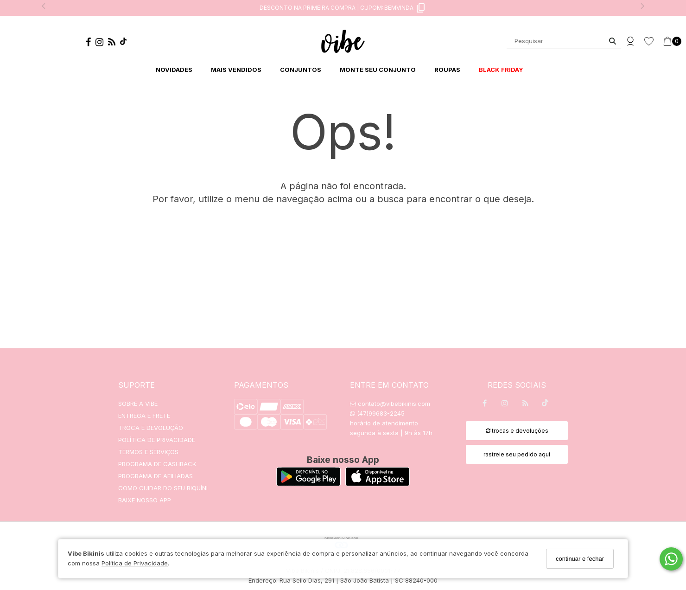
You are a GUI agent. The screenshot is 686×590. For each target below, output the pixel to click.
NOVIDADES (174, 69)
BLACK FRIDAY (501, 69)
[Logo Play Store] (308, 483)
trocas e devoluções (517, 430)
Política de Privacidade (135, 563)
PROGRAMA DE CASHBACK (157, 464)
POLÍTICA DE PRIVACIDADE (156, 439)
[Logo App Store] (377, 483)
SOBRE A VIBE (138, 403)
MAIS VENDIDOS (236, 69)
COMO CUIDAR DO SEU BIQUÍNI (163, 488)
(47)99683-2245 (377, 413)
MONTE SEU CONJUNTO (378, 69)
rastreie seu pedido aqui (516, 454)
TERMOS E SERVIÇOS (148, 451)
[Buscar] (612, 41)
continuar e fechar (580, 558)
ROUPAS (447, 69)
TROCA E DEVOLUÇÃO (150, 427)
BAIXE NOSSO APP (144, 500)
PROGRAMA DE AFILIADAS (155, 476)
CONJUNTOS (300, 69)
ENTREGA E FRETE (144, 415)
